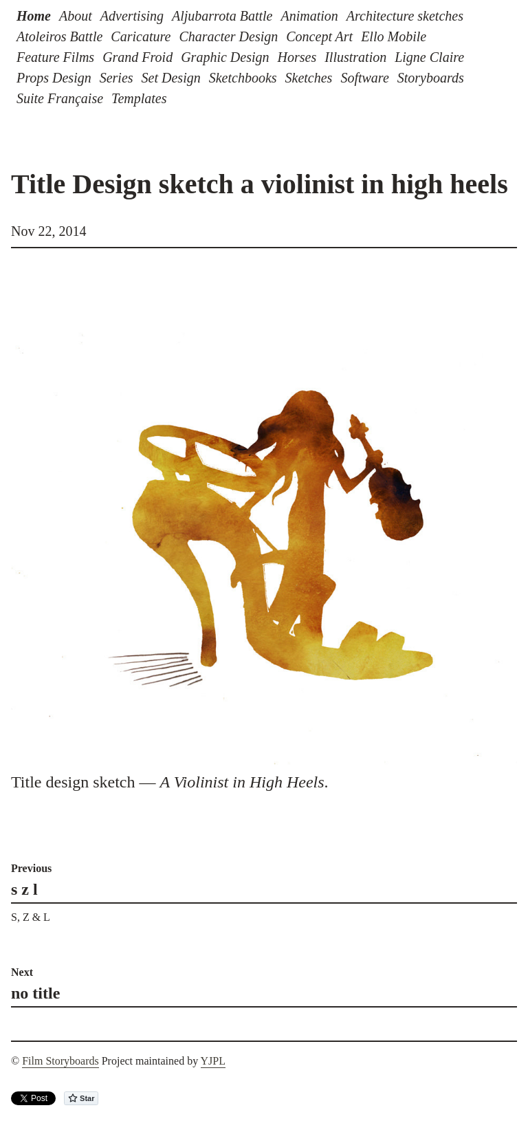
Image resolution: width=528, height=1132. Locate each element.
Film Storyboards (60, 1061)
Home (33, 15)
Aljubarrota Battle (222, 15)
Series (116, 77)
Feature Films (55, 57)
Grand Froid (137, 57)
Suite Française (59, 98)
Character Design (228, 36)
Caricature (140, 36)
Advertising (132, 15)
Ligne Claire (429, 57)
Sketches (309, 77)
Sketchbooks (243, 77)
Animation (309, 15)
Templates (138, 98)
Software (364, 77)
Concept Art (319, 36)
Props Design (53, 77)
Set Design (171, 77)
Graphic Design (225, 57)
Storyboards (430, 77)
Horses (297, 57)
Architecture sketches (404, 15)
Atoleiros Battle (59, 36)
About (75, 15)
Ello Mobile (393, 36)
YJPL (213, 1061)
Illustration (355, 57)
